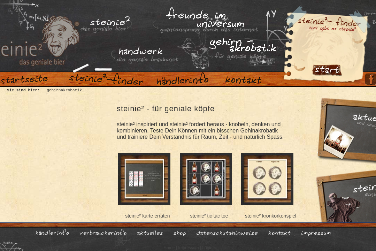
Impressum (188, 247)
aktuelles (150, 232)
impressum (316, 232)
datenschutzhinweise (227, 232)
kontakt (279, 232)
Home (169, 247)
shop (179, 232)
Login (207, 247)
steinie (110, 20)
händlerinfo (52, 232)
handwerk (140, 49)
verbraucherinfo (102, 232)
